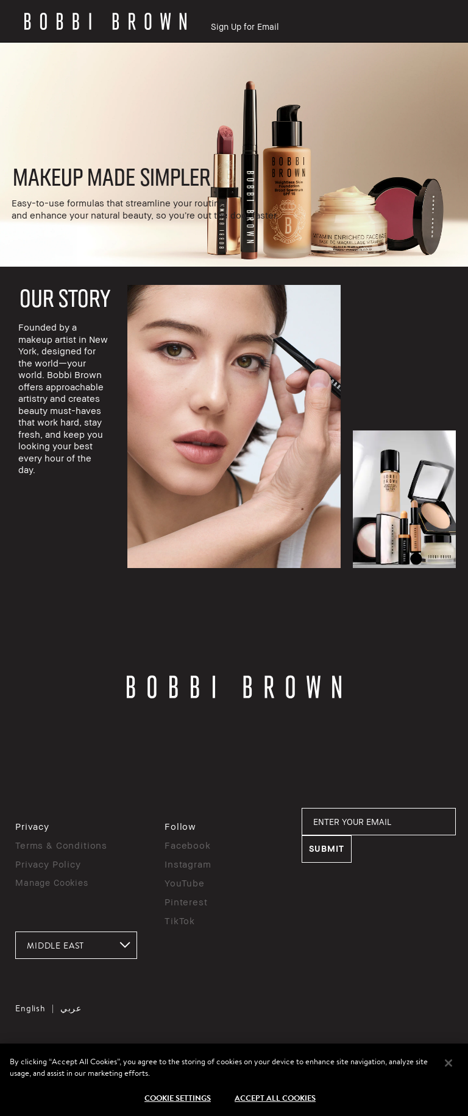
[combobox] (76, 945)
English (30, 1008)
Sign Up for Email (244, 26)
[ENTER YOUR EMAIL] (379, 821)
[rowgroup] (234, 155)
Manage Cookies (51, 882)
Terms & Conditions (61, 845)
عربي (71, 1008)
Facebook (188, 845)
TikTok (180, 920)
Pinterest (186, 901)
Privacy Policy (48, 863)
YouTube (185, 882)
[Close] (448, 1078)
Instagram (188, 863)
